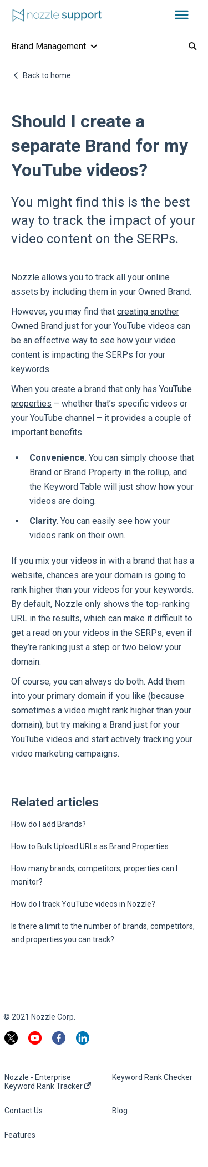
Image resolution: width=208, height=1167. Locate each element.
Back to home (47, 75)
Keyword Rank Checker (152, 1077)
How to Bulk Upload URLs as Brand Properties (90, 846)
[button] (181, 15)
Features (19, 1134)
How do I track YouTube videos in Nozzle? (83, 903)
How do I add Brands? (48, 824)
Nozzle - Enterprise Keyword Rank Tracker (47, 1082)
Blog (120, 1110)
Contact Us (23, 1110)
